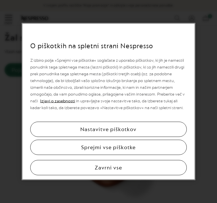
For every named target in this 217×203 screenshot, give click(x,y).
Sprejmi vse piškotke (108, 147)
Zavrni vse (108, 167)
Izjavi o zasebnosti (57, 101)
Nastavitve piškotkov (108, 129)
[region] (108, 101)
